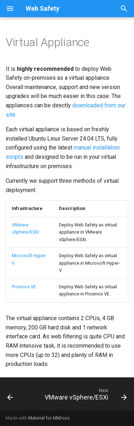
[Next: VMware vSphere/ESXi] (85, 396)
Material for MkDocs (49, 418)
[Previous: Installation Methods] (10, 396)
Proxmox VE (24, 286)
